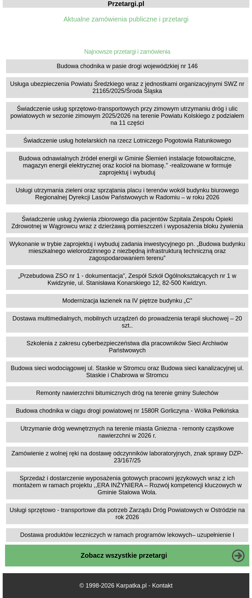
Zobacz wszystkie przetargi (124, 555)
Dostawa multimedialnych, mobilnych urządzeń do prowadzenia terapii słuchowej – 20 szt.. (127, 322)
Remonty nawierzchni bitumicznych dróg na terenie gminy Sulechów (127, 393)
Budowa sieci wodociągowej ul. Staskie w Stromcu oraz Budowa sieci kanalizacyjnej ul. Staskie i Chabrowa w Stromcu (127, 372)
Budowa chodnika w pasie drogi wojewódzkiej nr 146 (127, 66)
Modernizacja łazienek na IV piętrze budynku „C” (127, 300)
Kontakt (162, 585)
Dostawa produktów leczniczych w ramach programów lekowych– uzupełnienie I (127, 535)
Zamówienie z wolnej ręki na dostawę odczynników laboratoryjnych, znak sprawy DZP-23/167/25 (127, 457)
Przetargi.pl (126, 3)
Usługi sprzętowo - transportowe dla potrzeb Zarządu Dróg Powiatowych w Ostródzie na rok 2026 (127, 513)
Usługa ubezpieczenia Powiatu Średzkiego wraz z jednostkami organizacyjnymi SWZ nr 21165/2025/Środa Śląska (127, 87)
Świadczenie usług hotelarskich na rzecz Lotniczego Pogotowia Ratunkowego (127, 140)
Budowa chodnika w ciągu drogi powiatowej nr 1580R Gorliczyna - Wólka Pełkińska (127, 410)
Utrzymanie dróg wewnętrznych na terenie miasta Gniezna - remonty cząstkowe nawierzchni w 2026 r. (127, 432)
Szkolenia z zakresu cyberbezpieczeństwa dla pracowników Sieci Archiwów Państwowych (127, 347)
